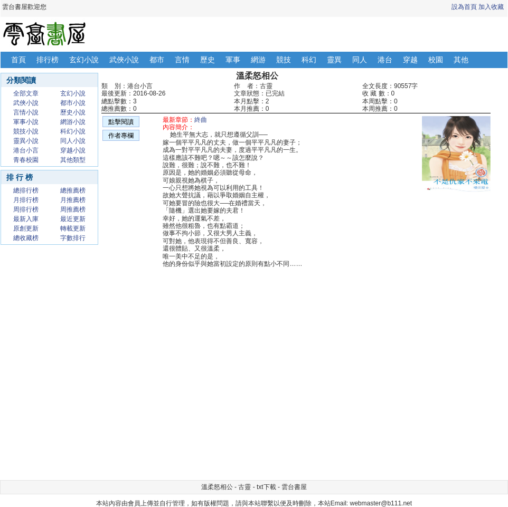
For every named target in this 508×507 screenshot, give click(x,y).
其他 (461, 59)
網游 (258, 59)
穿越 (410, 59)
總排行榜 (26, 190)
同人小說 (73, 141)
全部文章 (26, 93)
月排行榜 (26, 200)
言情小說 (26, 112)
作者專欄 (121, 135)
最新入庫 (26, 219)
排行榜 (47, 59)
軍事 (232, 59)
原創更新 (26, 228)
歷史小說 (73, 112)
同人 (359, 59)
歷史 (207, 59)
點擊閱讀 (121, 122)
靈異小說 (26, 141)
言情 (182, 59)
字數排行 (73, 238)
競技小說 (26, 131)
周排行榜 (26, 209)
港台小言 (26, 150)
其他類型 (73, 160)
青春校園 (26, 160)
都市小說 (73, 103)
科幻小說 (73, 131)
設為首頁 (464, 7)
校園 (435, 59)
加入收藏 (491, 7)
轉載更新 (73, 228)
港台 (385, 59)
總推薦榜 (73, 190)
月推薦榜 (73, 200)
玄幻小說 (84, 59)
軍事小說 (26, 122)
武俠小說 (124, 59)
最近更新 (73, 219)
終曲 (200, 119)
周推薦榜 (73, 209)
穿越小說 (73, 150)
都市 (156, 59)
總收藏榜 (26, 238)
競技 (283, 59)
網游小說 (73, 122)
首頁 (18, 59)
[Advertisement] (433, 443)
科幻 (309, 59)
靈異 (334, 59)
